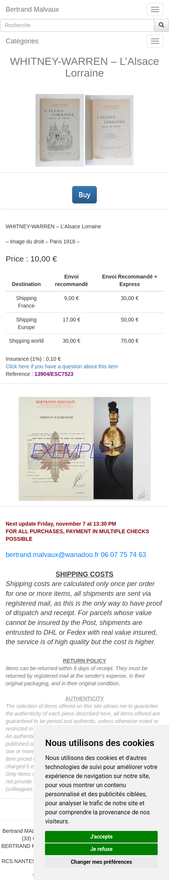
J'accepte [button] (101, 837)
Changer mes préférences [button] (101, 862)
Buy (84, 194)
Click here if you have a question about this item (62, 366)
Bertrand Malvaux (32, 9)
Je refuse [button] (101, 849)
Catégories (22, 41)
